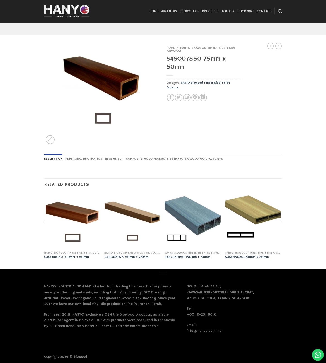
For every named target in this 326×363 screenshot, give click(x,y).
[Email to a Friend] (187, 97)
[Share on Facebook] (170, 97)
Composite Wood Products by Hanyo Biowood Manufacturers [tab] (174, 159)
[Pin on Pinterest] (195, 97)
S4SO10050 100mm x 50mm (66, 257)
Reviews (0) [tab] (114, 159)
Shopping (245, 11)
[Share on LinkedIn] (203, 97)
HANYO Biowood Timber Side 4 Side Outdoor (200, 50)
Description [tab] (53, 159)
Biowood (189, 11)
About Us (169, 11)
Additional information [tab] (84, 159)
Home (153, 11)
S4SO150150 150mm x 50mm (188, 257)
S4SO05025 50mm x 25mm (126, 257)
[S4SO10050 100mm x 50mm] (72, 221)
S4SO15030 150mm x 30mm (247, 257)
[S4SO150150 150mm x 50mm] (193, 221)
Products (210, 11)
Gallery (228, 11)
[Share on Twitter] (178, 97)
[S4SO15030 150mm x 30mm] (253, 221)
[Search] (280, 11)
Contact (264, 11)
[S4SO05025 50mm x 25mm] (132, 221)
